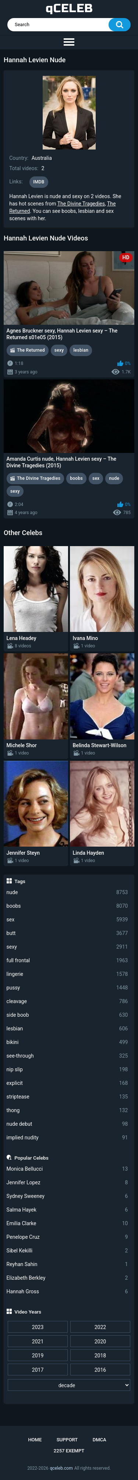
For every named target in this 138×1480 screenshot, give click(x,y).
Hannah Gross (67, 1292)
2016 (100, 1370)
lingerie (67, 974)
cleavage (67, 1001)
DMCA (99, 1439)
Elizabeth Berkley (67, 1278)
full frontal (67, 960)
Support (67, 1439)
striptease (67, 1097)
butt (67, 933)
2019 (37, 1355)
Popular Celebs (31, 1158)
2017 (37, 1370)
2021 (37, 1341)
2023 (37, 1327)
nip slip (67, 1069)
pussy (67, 988)
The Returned (31, 350)
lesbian (67, 1029)
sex (67, 920)
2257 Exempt (69, 1450)
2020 (100, 1341)
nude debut (67, 1124)
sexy (67, 947)
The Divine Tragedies (81, 204)
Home (35, 1439)
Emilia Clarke (67, 1223)
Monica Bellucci (67, 1169)
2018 (100, 1355)
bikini (67, 1042)
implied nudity (67, 1138)
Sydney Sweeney (67, 1196)
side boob (67, 1015)
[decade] (69, 1385)
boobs (67, 906)
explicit (67, 1083)
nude (67, 892)
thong (67, 1110)
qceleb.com (61, 1468)
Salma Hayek (67, 1210)
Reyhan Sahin (67, 1264)
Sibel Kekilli (67, 1251)
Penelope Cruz (67, 1237)
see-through (67, 1056)
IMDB (39, 181)
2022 (100, 1327)
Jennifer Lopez (67, 1183)
